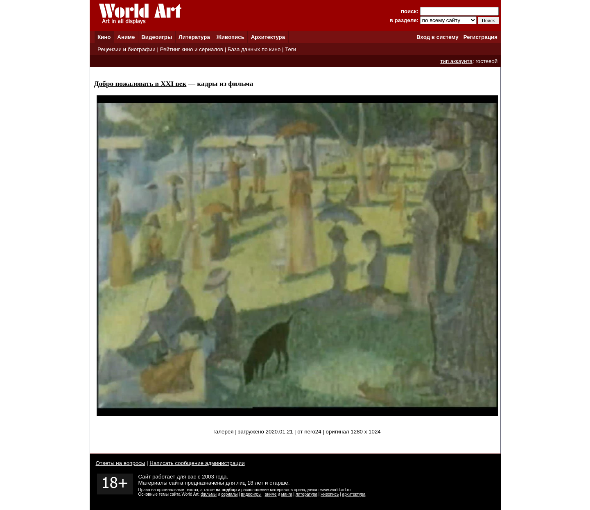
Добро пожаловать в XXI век (140, 84)
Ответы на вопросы (120, 463)
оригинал (337, 432)
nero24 (312, 432)
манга (286, 494)
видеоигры (251, 494)
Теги (290, 49)
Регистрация (480, 37)
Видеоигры (156, 37)
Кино (104, 37)
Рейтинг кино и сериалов (191, 49)
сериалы (229, 494)
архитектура (354, 494)
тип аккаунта (456, 61)
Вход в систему (437, 37)
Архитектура (268, 37)
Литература (194, 37)
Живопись (230, 37)
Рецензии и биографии (126, 49)
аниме (271, 494)
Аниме (126, 37)
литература (306, 494)
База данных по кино (254, 49)
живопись (330, 494)
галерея (223, 432)
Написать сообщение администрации (196, 463)
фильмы (209, 494)
